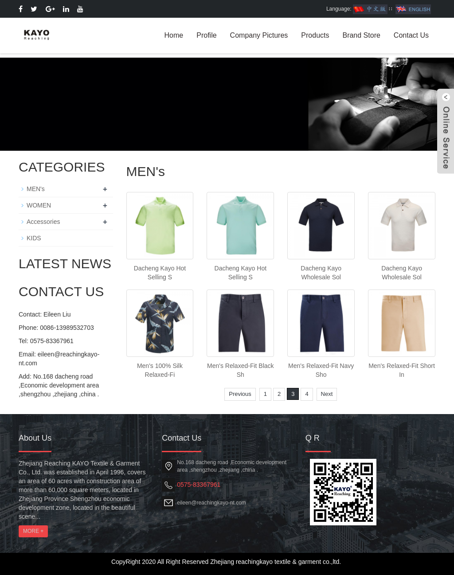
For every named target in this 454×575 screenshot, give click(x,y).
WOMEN (39, 205)
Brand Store (361, 35)
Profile (206, 35)
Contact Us (411, 35)
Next (327, 394)
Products (315, 35)
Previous (240, 394)
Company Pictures (259, 35)
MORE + (33, 531)
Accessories (43, 221)
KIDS (34, 238)
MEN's (36, 188)
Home (174, 35)
